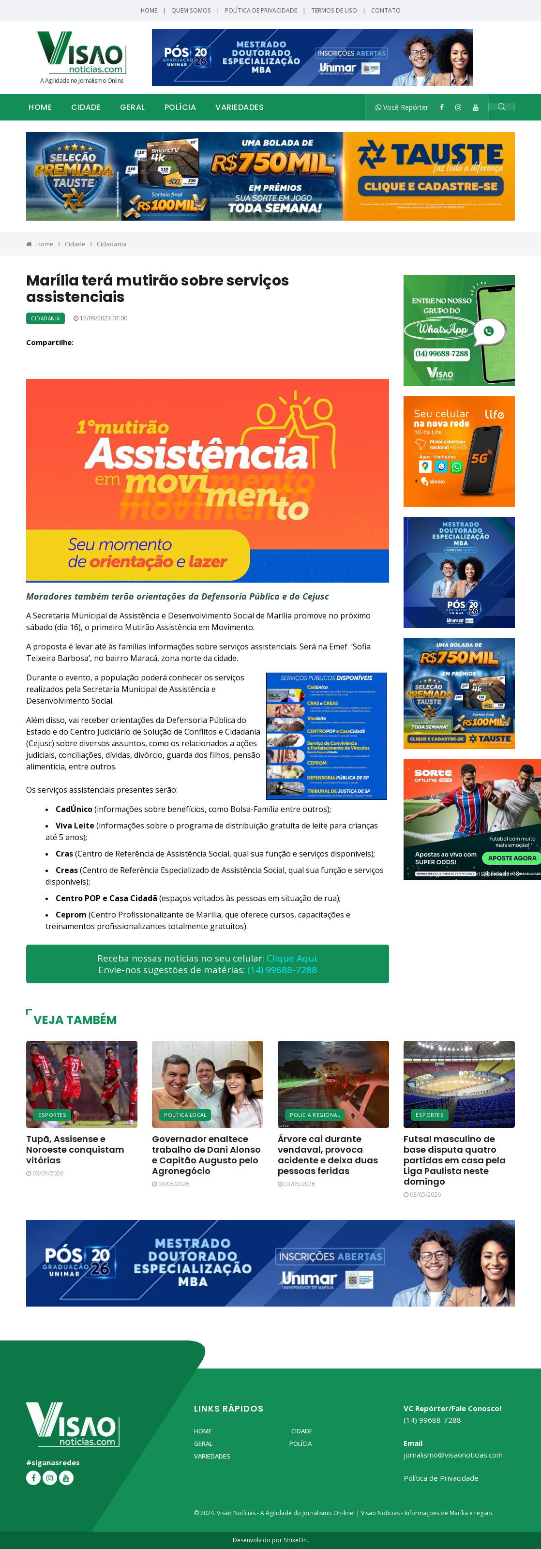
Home (149, 10)
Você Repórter (402, 107)
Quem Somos (191, 10)
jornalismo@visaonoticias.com (453, 1454)
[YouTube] (475, 107)
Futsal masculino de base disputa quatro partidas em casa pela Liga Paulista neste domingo (455, 1160)
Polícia (180, 107)
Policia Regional (315, 1115)
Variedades (239, 107)
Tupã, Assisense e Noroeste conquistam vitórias (75, 1149)
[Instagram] (458, 107)
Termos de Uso (334, 10)
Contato (386, 10)
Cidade (86, 107)
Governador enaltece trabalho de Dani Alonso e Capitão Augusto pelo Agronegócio (206, 1155)
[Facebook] (442, 107)
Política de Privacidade (261, 10)
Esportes (52, 1115)
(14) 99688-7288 (282, 969)
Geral (132, 107)
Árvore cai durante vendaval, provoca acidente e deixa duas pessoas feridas (328, 1155)
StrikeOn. (296, 1540)
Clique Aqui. (292, 958)
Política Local (185, 1115)
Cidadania (112, 244)
